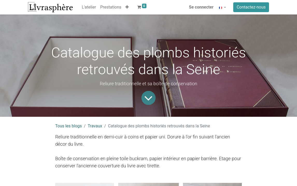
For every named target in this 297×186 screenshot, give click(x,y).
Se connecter (201, 7)
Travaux (95, 125)
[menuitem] (89, 7)
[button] (127, 7)
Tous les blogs (68, 125)
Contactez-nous (251, 7)
